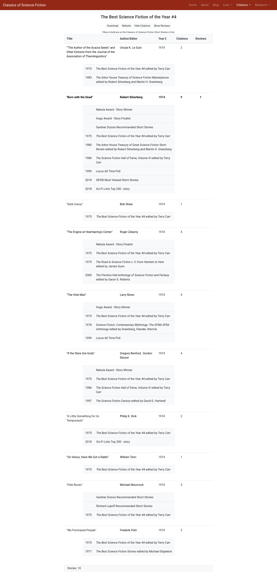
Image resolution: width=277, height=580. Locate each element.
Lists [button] (226, 5)
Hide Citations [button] (142, 25)
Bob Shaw (126, 204)
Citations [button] (242, 5)
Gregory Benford (130, 353)
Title (69, 38)
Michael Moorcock (132, 485)
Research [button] (261, 5)
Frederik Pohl (128, 530)
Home (193, 5)
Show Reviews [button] (162, 25)
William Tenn (128, 457)
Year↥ (162, 38)
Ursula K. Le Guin (131, 47)
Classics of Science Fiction (24, 5)
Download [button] (112, 25)
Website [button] (126, 25)
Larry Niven (127, 294)
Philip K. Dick (128, 416)
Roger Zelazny (129, 232)
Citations (182, 38)
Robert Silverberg (131, 97)
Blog (216, 5)
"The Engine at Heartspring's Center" (90, 232)
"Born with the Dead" (80, 97)
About (205, 5)
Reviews (200, 38)
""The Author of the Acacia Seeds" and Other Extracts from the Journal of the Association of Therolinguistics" (91, 52)
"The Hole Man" (76, 294)
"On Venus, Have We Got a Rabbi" (88, 457)
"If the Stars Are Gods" (81, 353)
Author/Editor (128, 38)
